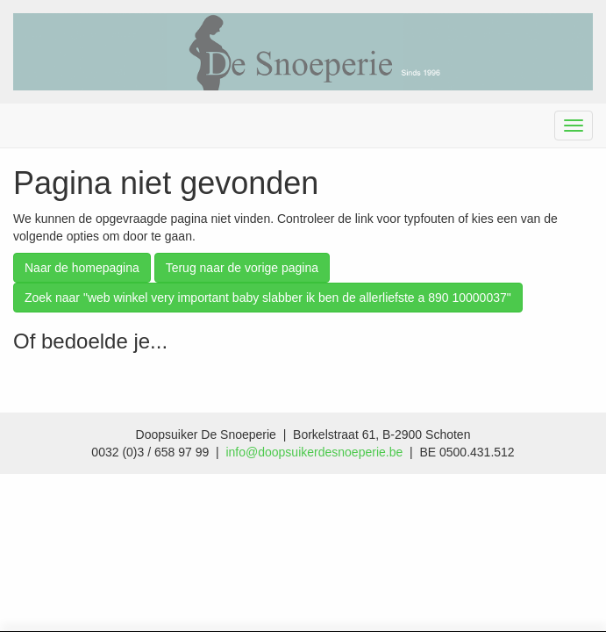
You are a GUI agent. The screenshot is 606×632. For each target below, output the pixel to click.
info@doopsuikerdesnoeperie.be (314, 452)
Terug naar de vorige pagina (242, 268)
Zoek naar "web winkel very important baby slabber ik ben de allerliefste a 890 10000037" (268, 298)
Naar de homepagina (82, 268)
